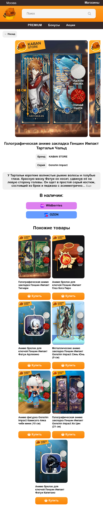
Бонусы (54, 25)
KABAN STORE (51, 157)
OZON (51, 215)
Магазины (92, 2)
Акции (70, 25)
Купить (34, 296)
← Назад (9, 34)
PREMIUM (35, 25)
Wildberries (51, 206)
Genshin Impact (51, 166)
